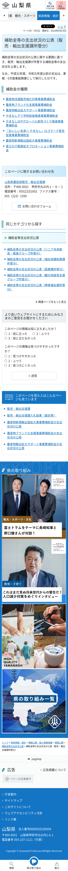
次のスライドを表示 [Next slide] (64, 15)
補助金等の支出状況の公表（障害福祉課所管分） (36, 287)
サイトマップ (13, 800)
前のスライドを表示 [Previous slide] (4, 15)
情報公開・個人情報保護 (40, 742)
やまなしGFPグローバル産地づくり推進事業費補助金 (34, 123)
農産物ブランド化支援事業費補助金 (29, 104)
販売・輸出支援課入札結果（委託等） (31, 415)
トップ (5, 742)
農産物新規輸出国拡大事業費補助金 (29, 140)
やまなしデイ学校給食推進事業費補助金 (32, 115)
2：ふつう (43, 333)
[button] (50, 5)
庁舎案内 (10, 794)
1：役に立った (17, 333)
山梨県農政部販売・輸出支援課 (25, 182)
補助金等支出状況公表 (23, 237)
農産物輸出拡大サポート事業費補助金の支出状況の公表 (34, 446)
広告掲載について (54, 769)
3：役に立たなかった (22, 338)
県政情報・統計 (18, 742)
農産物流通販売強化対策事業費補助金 (30, 99)
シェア (61, 26)
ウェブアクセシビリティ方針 (23, 813)
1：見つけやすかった (22, 356)
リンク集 (10, 819)
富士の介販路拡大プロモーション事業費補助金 (35, 148)
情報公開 (59, 742)
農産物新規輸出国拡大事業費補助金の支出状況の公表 (34, 424)
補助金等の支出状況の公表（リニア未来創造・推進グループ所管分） (34, 251)
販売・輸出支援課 (18, 409)
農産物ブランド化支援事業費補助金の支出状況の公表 (34, 435)
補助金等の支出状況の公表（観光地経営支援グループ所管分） (36, 277)
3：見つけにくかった (22, 365)
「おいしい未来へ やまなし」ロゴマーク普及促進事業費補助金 (35, 133)
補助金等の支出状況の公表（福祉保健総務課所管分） (36, 261)
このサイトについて (18, 807)
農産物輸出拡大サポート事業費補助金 (30, 110)
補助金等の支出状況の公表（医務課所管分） (36, 269)
